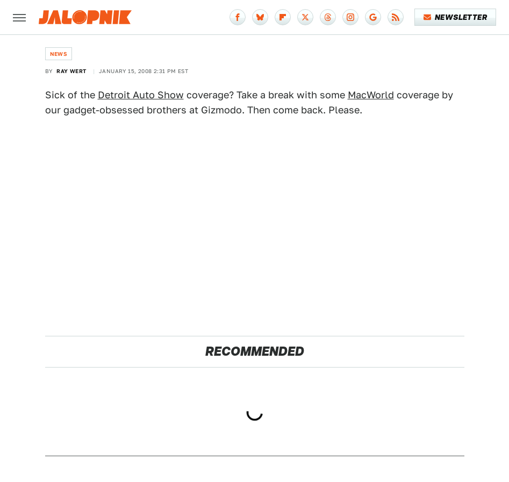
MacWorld (371, 94)
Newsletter (456, 17)
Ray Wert (71, 71)
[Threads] (328, 17)
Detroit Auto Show (141, 94)
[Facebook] (238, 17)
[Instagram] (350, 17)
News (59, 54)
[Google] (373, 17)
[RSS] (396, 17)
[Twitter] (305, 17)
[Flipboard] (283, 17)
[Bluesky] (260, 17)
